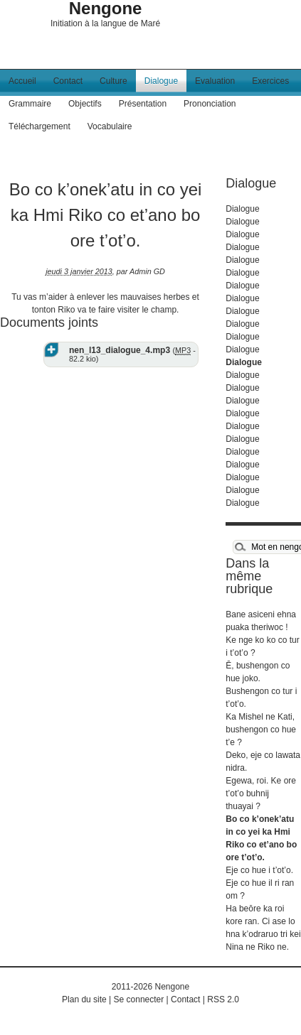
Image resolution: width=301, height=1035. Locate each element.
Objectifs (85, 104)
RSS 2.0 (223, 999)
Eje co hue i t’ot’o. (259, 870)
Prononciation (210, 104)
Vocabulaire (110, 126)
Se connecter (139, 999)
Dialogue (161, 81)
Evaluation (215, 81)
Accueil (22, 81)
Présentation (143, 104)
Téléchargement (39, 126)
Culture (113, 81)
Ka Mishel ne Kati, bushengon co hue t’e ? (261, 729)
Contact (68, 81)
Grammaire (30, 104)
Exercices (270, 81)
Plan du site (84, 999)
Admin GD (147, 271)
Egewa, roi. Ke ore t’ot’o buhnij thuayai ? (261, 793)
